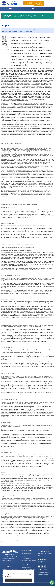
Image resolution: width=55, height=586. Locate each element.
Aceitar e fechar (18, 580)
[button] (10, 8)
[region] (18, 576)
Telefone (43, 560)
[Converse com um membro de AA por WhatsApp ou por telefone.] (14, 16)
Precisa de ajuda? (7, 16)
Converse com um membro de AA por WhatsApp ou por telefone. (30, 16)
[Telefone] (38, 559)
